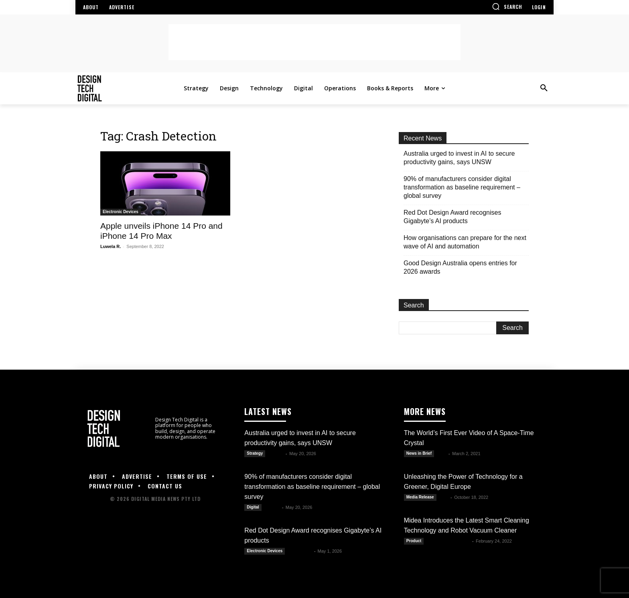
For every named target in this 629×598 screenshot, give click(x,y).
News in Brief (419, 453)
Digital (253, 507)
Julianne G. (300, 551)
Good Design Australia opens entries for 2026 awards (460, 267)
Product (414, 541)
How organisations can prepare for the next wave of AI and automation (465, 242)
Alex (441, 453)
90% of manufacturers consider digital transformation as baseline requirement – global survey (462, 187)
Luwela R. (110, 246)
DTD (444, 497)
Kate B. (276, 453)
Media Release (420, 497)
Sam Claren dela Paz (448, 541)
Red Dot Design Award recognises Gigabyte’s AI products (452, 216)
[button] (507, 6)
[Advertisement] (314, 42)
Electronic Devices (120, 212)
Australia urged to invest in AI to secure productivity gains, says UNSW (459, 157)
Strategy (255, 453)
